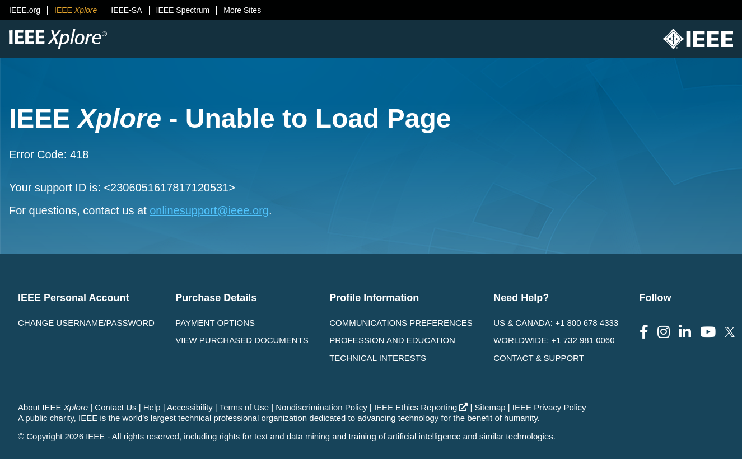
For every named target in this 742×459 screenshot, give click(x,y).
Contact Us (115, 407)
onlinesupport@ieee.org (209, 210)
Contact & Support (538, 358)
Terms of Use (244, 407)
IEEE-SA (126, 10)
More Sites (242, 10)
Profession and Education (392, 340)
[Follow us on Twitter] (730, 332)
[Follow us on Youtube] (708, 332)
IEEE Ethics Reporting (421, 407)
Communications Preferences (401, 322)
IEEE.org (24, 10)
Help (152, 407)
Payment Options (215, 322)
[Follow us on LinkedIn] (685, 332)
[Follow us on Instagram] (663, 332)
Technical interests (377, 358)
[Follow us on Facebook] (644, 332)
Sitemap (490, 407)
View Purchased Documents (242, 340)
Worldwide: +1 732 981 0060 (553, 340)
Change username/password (86, 322)
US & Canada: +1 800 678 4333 (555, 322)
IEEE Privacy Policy (549, 407)
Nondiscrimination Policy (321, 407)
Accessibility (190, 407)
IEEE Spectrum (183, 10)
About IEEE (53, 407)
